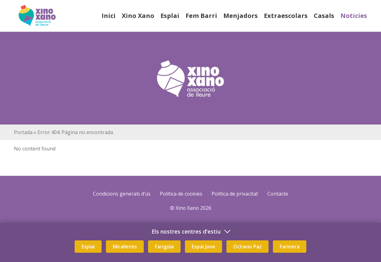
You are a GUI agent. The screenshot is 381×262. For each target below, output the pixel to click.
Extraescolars (286, 15)
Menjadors (240, 15)
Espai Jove (203, 246)
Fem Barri (201, 15)
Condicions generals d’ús (122, 193)
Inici (109, 15)
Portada (23, 132)
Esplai (169, 15)
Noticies (353, 15)
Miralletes (125, 246)
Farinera (290, 246)
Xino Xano (138, 15)
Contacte (277, 193)
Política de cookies (181, 193)
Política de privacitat (235, 193)
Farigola (164, 246)
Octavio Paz (247, 246)
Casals (324, 15)
